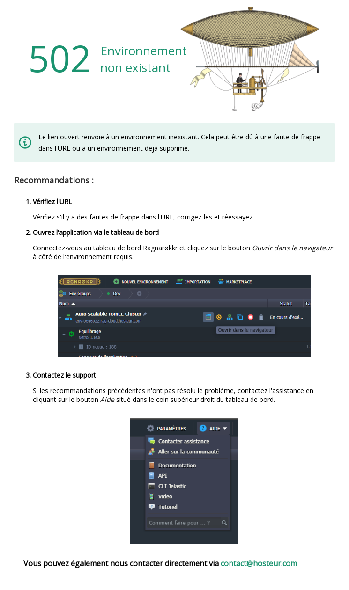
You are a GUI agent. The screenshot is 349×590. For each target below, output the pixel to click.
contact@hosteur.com (259, 563)
